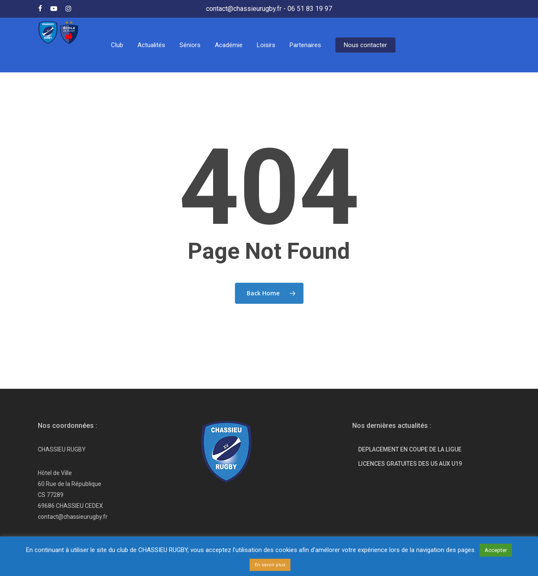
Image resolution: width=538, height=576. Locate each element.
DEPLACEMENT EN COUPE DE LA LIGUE (410, 449)
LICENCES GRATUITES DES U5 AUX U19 (410, 463)
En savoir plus (270, 565)
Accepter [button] (496, 550)
